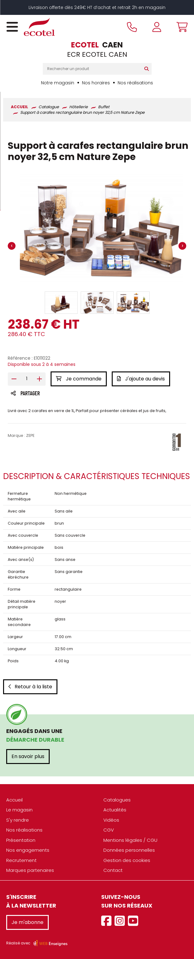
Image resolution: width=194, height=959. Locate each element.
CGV (108, 830)
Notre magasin (57, 83)
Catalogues (117, 800)
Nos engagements (27, 850)
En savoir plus (27, 756)
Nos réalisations (135, 83)
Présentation (20, 840)
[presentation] (12, 246)
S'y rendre (17, 820)
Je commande (79, 378)
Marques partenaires (30, 870)
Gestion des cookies (126, 860)
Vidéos (111, 820)
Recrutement (21, 860)
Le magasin (19, 809)
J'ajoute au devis (141, 378)
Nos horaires (96, 83)
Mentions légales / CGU (130, 840)
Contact (113, 870)
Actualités (114, 809)
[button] (61, 302)
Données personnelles (129, 850)
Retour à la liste (30, 686)
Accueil (14, 800)
